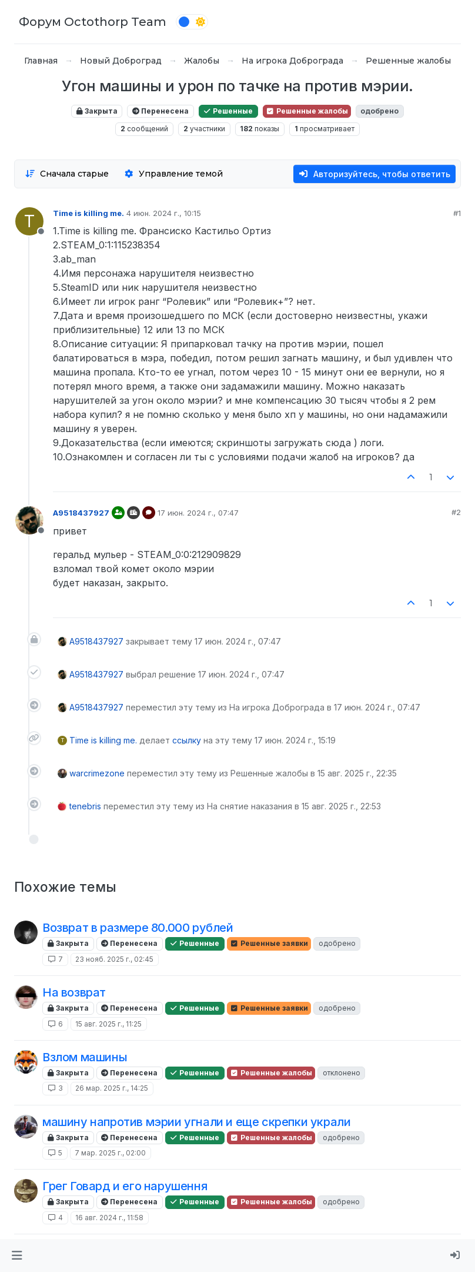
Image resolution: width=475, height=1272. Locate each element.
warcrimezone (97, 773)
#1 (457, 213)
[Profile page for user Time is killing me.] (29, 221)
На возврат (74, 992)
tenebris (85, 806)
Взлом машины (84, 1057)
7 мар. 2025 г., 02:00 (110, 1152)
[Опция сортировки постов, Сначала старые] (66, 174)
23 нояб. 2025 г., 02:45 (114, 959)
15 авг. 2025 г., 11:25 (108, 1023)
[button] (17, 1255)
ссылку (186, 740)
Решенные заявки (269, 943)
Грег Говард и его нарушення (124, 1186)
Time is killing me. (88, 213)
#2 (456, 512)
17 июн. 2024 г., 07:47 (198, 512)
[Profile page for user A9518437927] (29, 520)
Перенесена (160, 111)
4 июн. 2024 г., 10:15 (163, 213)
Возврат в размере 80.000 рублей (137, 928)
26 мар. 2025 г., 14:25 (111, 1088)
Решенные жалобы (307, 111)
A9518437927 (81, 512)
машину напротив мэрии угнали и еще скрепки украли (196, 1122)
